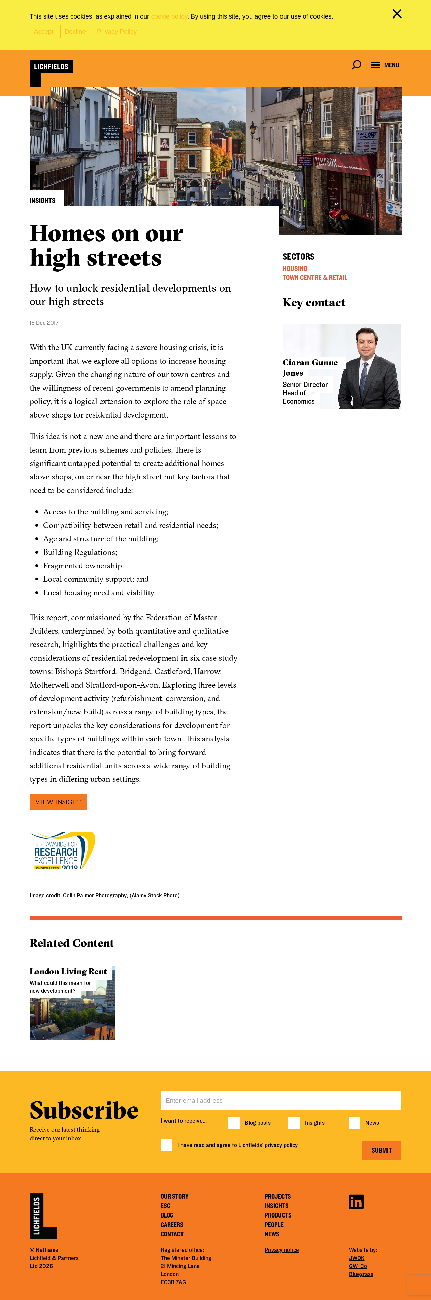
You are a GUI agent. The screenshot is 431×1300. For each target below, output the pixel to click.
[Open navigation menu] (385, 65)
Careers (172, 1225)
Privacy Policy (117, 31)
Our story (175, 1196)
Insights (315, 1123)
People (274, 1225)
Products (278, 1215)
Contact (172, 1234)
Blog (167, 1215)
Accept (44, 31)
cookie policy (169, 16)
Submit (382, 1150)
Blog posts (258, 1123)
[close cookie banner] (398, 15)
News (372, 1123)
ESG (165, 1206)
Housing (295, 268)
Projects (278, 1196)
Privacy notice (282, 1250)
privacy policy (281, 1145)
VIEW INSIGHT (58, 802)
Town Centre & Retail (315, 277)
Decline (75, 31)
